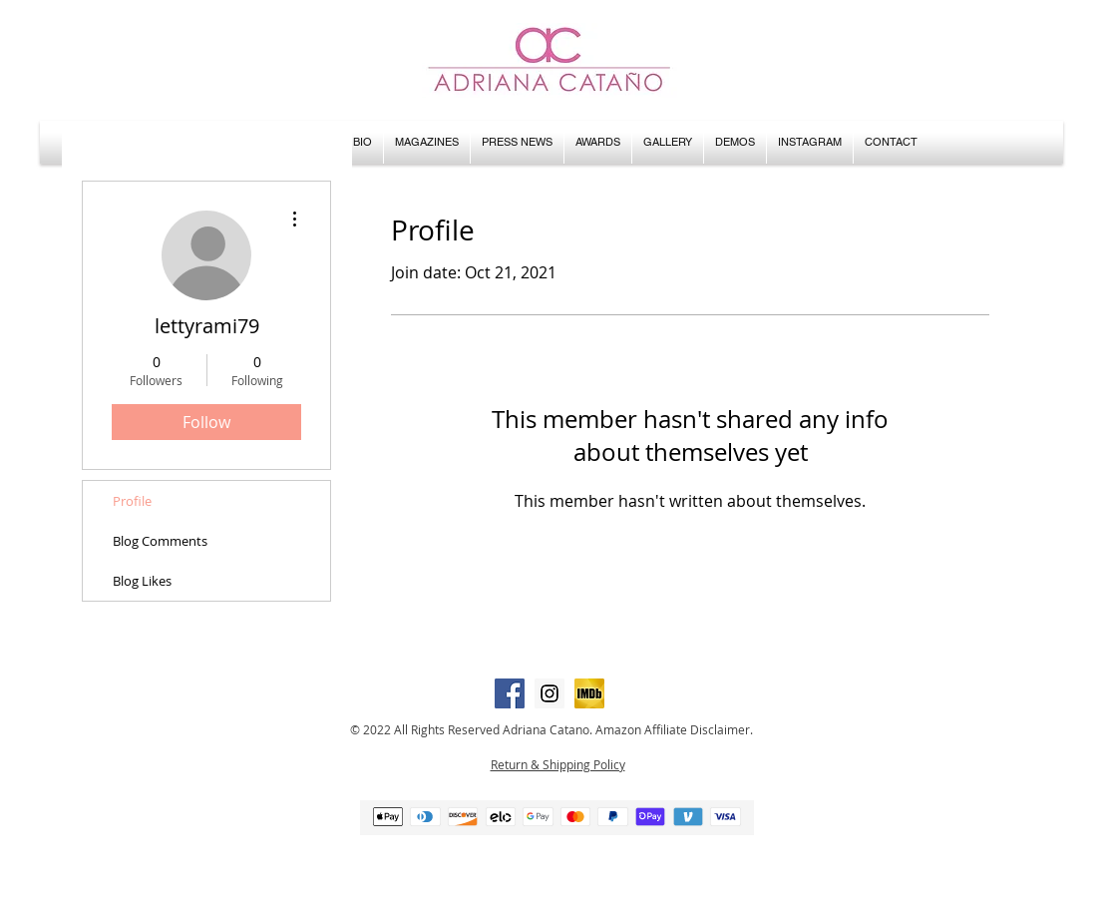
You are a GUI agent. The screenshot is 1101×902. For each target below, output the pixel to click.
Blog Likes (142, 581)
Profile (132, 501)
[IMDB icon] (589, 693)
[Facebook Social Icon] (510, 693)
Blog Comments (160, 541)
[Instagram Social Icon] (549, 693)
